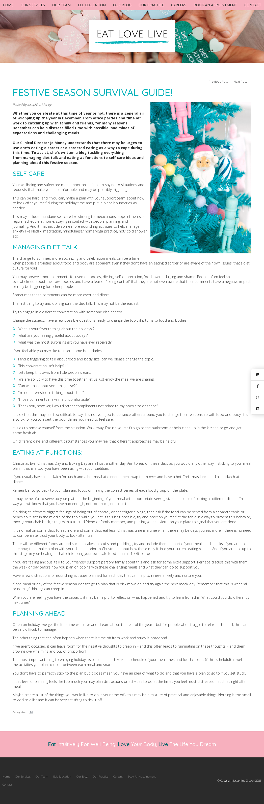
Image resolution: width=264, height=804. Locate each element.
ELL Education (92, 5)
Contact (252, 5)
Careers (178, 5)
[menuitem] (6, 777)
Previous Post (218, 81)
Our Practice (151, 5)
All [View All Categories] (31, 712)
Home (8, 5)
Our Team (61, 5)
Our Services (33, 5)
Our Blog (122, 5)
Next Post (240, 81)
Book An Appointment (215, 5)
